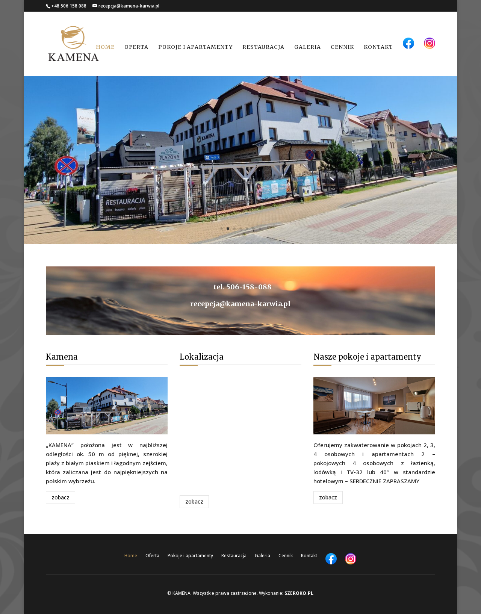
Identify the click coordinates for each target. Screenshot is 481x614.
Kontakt (378, 47)
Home (105, 47)
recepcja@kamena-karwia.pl (240, 303)
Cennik (342, 47)
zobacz (60, 497)
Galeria (307, 47)
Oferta (136, 47)
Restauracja (263, 47)
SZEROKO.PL (298, 593)
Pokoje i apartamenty (195, 47)
